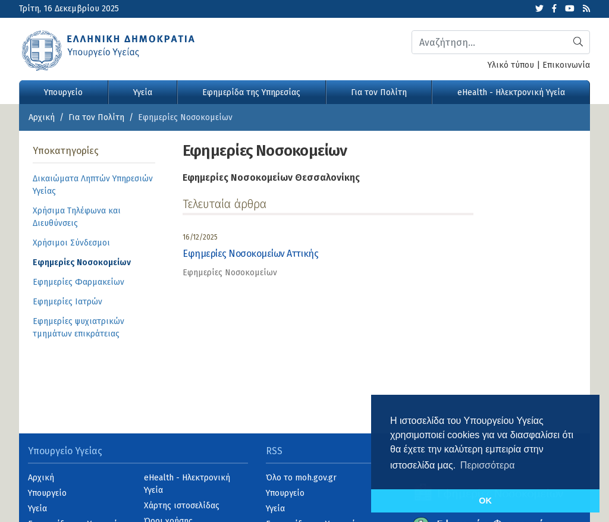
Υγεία (142, 92)
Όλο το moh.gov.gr (301, 478)
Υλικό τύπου (511, 65)
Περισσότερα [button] (487, 465)
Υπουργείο (63, 92)
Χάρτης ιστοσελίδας (181, 506)
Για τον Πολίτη (379, 92)
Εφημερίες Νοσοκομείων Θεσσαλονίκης (271, 177)
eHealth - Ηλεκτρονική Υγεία (511, 92)
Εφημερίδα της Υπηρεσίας (251, 92)
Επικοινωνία (566, 65)
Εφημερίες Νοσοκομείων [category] (230, 273)
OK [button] (485, 500)
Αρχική (42, 117)
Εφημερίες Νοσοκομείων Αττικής (250, 253)
